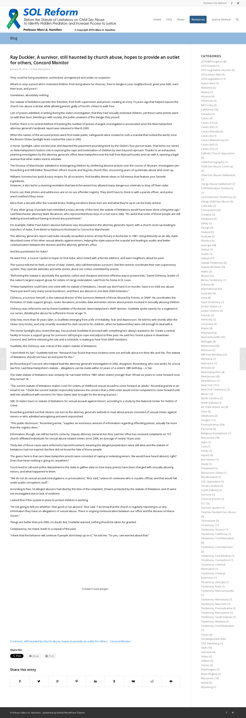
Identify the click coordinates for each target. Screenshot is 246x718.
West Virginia (209, 674)
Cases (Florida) (210, 131)
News (204, 394)
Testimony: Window (213, 621)
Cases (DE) (207, 127)
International (209, 289)
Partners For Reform (215, 2)
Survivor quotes (211, 507)
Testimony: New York (214, 604)
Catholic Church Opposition (218, 153)
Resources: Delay (212, 473)
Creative (206, 214)
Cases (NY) (207, 144)
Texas (205, 634)
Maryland (207, 333)
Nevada (206, 367)
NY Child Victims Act (213, 407)
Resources (207, 437)
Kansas (205, 315)
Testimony (207, 525)
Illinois (205, 276)
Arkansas (207, 100)
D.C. (203, 503)
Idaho (204, 271)
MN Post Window (211, 354)
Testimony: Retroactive (215, 613)
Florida (205, 240)
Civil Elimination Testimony (217, 188)
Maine (205, 328)
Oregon (205, 420)
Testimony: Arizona (213, 529)
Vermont (206, 652)
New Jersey (208, 376)
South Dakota (209, 490)
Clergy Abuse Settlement (216, 184)
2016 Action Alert (211, 74)
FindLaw (206, 236)
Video (204, 656)
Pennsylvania (209, 424)
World (204, 683)
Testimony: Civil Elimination (217, 538)
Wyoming (207, 687)
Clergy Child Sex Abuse (215, 201)
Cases (205, 118)
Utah (204, 647)
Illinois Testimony (211, 280)
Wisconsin (207, 678)
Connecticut (208, 210)
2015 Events (208, 66)
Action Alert (208, 83)
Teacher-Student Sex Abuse (218, 512)
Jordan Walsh (209, 306)
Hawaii (205, 258)
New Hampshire (41, 69)
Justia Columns (210, 310)
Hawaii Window (210, 267)
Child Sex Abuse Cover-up (217, 166)
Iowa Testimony (210, 302)
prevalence (208, 459)
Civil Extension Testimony (216, 197)
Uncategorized (210, 639)
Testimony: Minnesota (214, 599)
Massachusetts (210, 337)
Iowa (204, 297)
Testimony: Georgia (213, 582)
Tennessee (208, 520)
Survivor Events (210, 499)
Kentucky (207, 319)
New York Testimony (213, 389)
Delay (204, 223)
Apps (204, 442)
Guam (205, 254)
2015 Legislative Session (216, 70)
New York (207, 385)
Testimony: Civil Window (216, 556)
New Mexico (208, 380)
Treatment (207, 468)
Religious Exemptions (214, 433)
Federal (205, 232)
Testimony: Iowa (211, 586)
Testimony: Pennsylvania (216, 608)
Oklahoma (207, 416)
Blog (13, 38)
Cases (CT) (207, 122)
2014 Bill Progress (212, 61)
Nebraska (207, 363)
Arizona (206, 96)
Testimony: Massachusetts (217, 590)
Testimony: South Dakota (216, 617)
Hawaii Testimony (212, 263)
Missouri (206, 350)
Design (205, 227)
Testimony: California (214, 534)
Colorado (207, 206)
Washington (208, 669)
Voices (205, 665)
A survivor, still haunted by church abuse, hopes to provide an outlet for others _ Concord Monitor (70, 641)
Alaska (205, 92)
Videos (205, 660)
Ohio (204, 411)
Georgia (206, 245)
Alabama (206, 87)
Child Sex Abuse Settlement (218, 175)
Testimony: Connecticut (215, 560)
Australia (206, 293)
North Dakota (209, 403)
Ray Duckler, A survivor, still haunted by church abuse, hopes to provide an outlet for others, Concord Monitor (95, 60)
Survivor (206, 494)
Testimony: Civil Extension (217, 547)
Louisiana (207, 324)
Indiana (205, 284)
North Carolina (210, 398)
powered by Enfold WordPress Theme (64, 712)
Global (205, 249)
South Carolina (210, 486)
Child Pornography (212, 162)
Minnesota (207, 346)
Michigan (206, 341)
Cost (204, 446)
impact (205, 455)
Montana (206, 359)
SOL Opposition (210, 481)
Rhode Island (209, 477)
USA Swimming (210, 643)
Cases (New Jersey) (213, 140)
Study (204, 464)
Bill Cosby (207, 105)
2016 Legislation (211, 79)
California (207, 109)
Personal (206, 429)
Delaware (207, 219)
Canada (206, 114)
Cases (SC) (207, 149)
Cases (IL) (207, 136)
